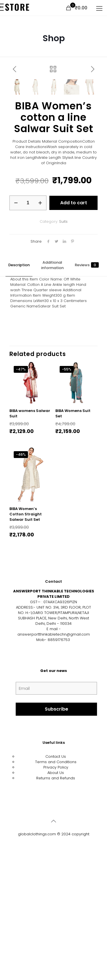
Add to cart (73, 317)
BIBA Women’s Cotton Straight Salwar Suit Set (25, 628)
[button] (87, 86)
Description (19, 379)
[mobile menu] (99, 8)
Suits (63, 335)
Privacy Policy (55, 881)
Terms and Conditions (55, 876)
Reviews (87, 379)
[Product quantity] (28, 317)
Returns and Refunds (55, 892)
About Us (55, 887)
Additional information (52, 379)
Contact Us (55, 870)
